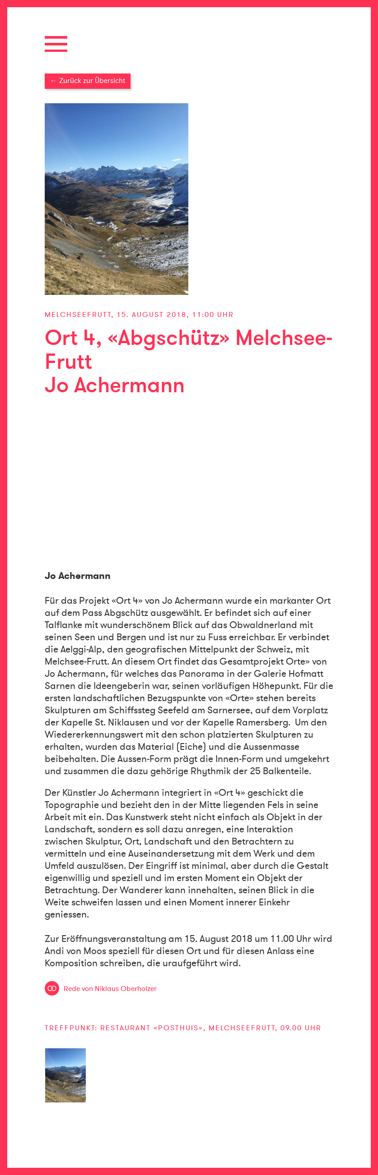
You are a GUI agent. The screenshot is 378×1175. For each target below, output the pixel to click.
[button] (189, 44)
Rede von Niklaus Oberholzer (110, 989)
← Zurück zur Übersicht (87, 81)
